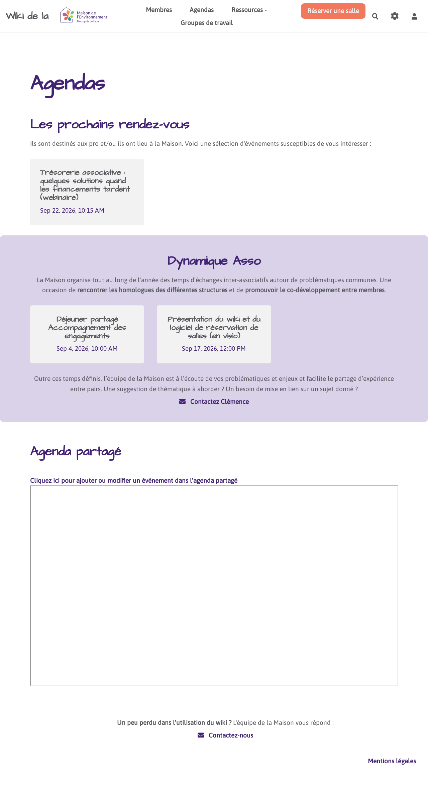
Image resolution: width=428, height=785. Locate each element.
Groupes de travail (207, 22)
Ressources (249, 9)
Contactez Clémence (214, 401)
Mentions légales (392, 761)
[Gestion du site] (395, 16)
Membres (159, 9)
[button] (414, 16)
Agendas (202, 9)
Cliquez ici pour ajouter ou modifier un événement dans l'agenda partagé (133, 480)
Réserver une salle (333, 10)
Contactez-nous (225, 735)
